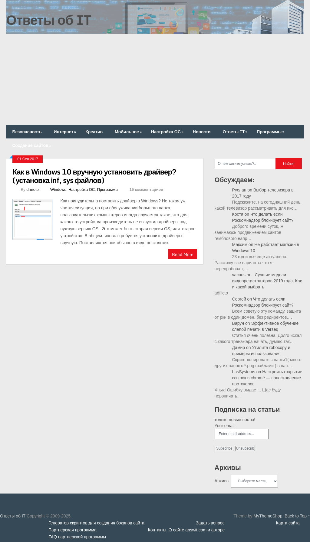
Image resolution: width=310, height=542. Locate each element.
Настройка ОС (168, 131)
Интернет (66, 131)
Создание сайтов (32, 145)
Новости (202, 131)
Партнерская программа (72, 529)
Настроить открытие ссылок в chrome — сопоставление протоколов (267, 377)
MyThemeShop (267, 516)
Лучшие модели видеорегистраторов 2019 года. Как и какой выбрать (267, 280)
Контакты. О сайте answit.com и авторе (186, 529)
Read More (182, 254)
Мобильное (129, 131)
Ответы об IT (48, 20)
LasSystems (243, 371)
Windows (58, 189)
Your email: (225, 425)
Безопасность (26, 131)
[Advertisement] (155, 79)
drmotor (33, 189)
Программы (271, 131)
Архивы (222, 480)
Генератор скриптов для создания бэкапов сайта (96, 522)
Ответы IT (236, 131)
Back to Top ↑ (297, 516)
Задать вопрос (210, 522)
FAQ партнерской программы (77, 536)
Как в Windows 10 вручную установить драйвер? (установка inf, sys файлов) (94, 176)
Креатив (94, 131)
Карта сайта (288, 522)
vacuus (239, 274)
